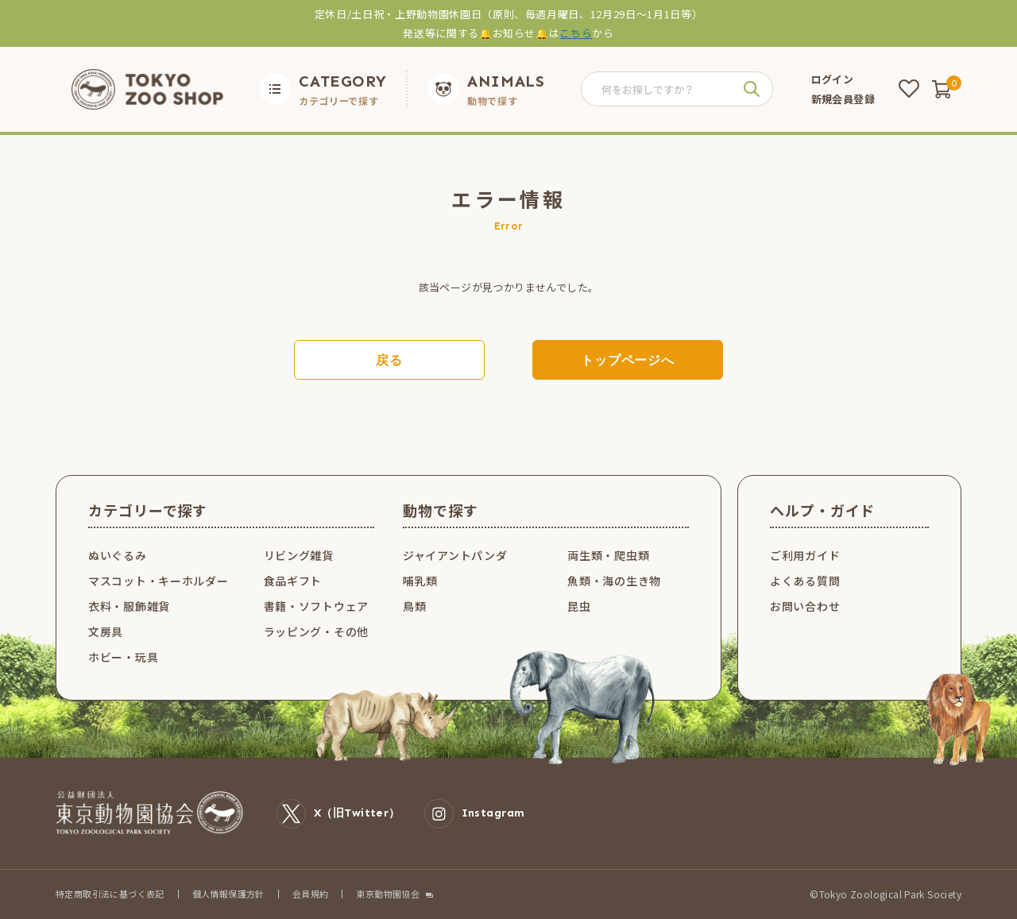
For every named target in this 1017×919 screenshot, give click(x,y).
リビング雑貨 (299, 555)
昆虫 (578, 606)
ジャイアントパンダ (455, 555)
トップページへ (628, 360)
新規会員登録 (843, 99)
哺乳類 (420, 581)
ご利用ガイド (805, 555)
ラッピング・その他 (316, 631)
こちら (575, 33)
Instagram (474, 813)
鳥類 (414, 606)
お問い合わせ (805, 606)
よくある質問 (805, 581)
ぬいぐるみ (117, 555)
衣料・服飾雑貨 (129, 606)
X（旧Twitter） (338, 813)
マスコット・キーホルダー (158, 581)
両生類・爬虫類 (608, 555)
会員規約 (310, 893)
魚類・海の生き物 (614, 581)
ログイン (832, 79)
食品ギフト (293, 581)
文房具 (105, 631)
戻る (389, 360)
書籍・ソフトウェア (316, 606)
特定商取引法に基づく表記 (110, 893)
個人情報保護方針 (228, 893)
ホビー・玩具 (123, 657)
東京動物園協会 (388, 894)
